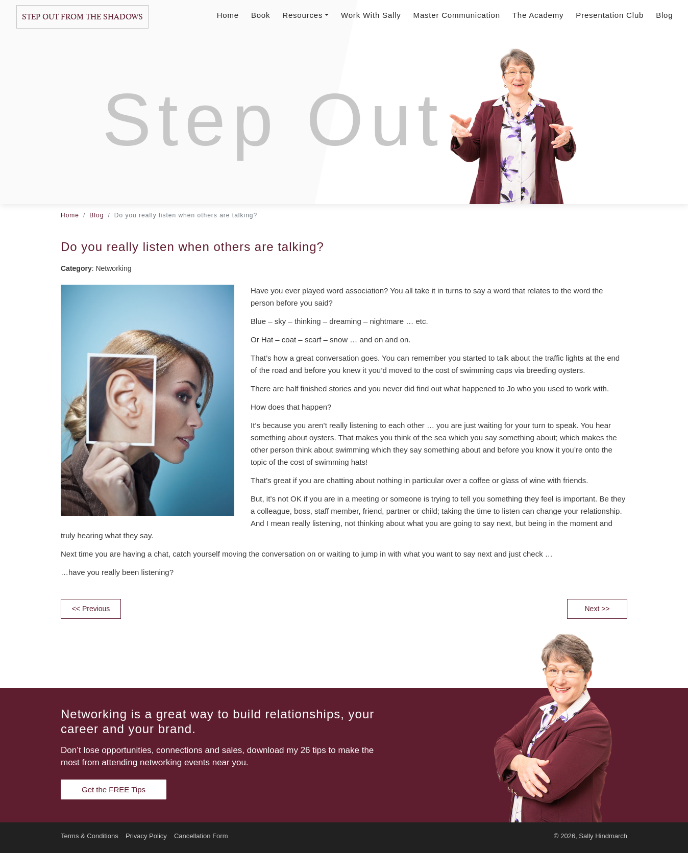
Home (228, 15)
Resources (305, 15)
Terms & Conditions (89, 836)
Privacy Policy (146, 836)
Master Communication (456, 15)
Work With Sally (371, 15)
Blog (664, 15)
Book (260, 15)
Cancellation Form (201, 836)
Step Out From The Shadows (82, 17)
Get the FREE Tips (113, 789)
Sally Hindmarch (603, 836)
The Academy (538, 15)
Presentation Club (610, 15)
